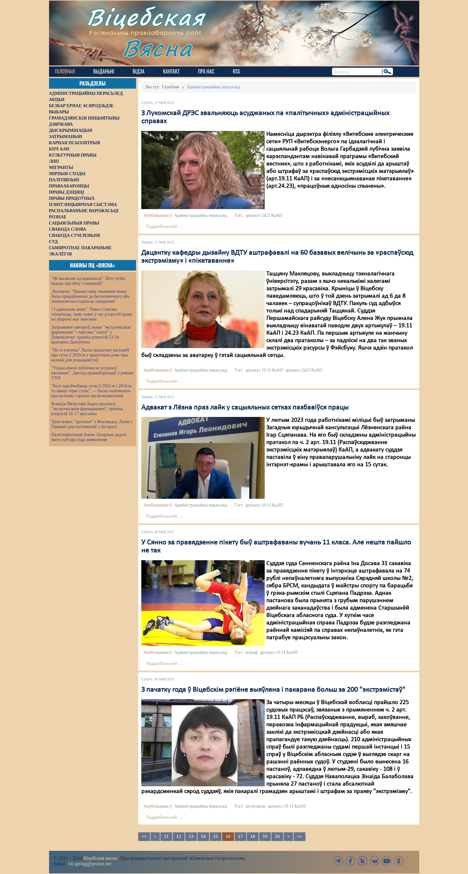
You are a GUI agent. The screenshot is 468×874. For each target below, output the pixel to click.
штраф (252, 652)
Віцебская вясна (100, 858)
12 (178, 836)
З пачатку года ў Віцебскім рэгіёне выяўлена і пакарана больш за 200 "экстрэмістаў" (273, 690)
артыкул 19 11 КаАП (264, 370)
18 (252, 836)
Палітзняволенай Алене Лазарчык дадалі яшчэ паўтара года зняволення (89, 437)
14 (203, 836)
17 (240, 836)
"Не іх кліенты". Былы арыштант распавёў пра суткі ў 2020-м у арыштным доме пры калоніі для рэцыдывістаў (91, 355)
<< (144, 836)
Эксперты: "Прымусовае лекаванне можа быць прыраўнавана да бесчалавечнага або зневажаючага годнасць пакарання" (91, 296)
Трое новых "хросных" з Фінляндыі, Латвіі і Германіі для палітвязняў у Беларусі (92, 424)
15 (215, 836)
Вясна (157, 48)
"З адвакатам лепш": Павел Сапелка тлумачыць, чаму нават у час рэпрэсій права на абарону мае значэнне (92, 314)
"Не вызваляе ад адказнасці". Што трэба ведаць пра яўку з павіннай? (88, 281)
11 (166, 836)
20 (277, 836)
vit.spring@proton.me (89, 863)
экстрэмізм (256, 806)
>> (299, 836)
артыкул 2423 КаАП (264, 215)
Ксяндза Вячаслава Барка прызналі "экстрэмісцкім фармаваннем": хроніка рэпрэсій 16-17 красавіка (87, 408)
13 (190, 836)
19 (265, 836)
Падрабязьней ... (164, 226)
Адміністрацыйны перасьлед (200, 215)
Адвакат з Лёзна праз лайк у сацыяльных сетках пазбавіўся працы (245, 407)
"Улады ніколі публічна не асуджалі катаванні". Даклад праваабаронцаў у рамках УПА (93, 373)
